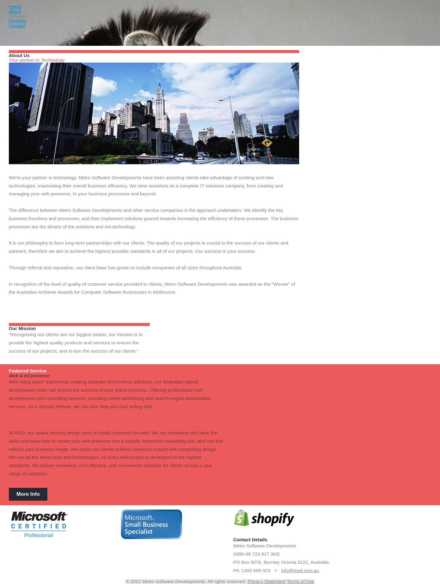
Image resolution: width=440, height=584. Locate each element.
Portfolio (17, 20)
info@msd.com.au (300, 570)
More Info (28, 494)
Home (15, 6)
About (15, 11)
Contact (17, 25)
